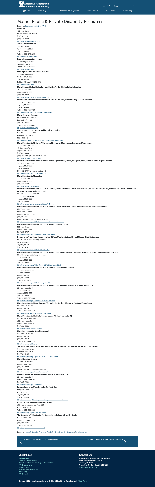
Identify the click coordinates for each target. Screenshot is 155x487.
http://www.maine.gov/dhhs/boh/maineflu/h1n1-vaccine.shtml (40, 222)
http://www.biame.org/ (25, 69)
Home (26, 10)
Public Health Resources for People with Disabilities (36, 463)
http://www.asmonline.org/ (27, 56)
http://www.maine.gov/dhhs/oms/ (30, 384)
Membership (127, 10)
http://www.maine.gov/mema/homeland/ (32, 372)
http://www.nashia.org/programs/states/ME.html (35, 204)
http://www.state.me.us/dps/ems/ (30, 328)
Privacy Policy (82, 481)
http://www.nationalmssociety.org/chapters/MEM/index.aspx (40, 140)
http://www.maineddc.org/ (27, 344)
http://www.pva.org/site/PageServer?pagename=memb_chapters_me (42, 400)
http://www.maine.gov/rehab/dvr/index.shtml (34, 313)
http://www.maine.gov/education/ (30, 186)
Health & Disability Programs (35, 432)
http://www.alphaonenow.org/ (28, 41)
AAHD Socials (23, 474)
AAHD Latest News (25, 465)
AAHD (44, 26)
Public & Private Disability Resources (60, 432)
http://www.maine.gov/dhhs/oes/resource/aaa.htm (36, 300)
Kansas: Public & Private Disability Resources (41, 439)
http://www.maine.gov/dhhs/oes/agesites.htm (34, 283)
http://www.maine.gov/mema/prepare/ (31, 173)
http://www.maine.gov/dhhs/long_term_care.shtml (36, 234)
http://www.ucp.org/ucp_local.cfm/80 (31, 412)
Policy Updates (24, 458)
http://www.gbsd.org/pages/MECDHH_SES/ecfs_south (37, 356)
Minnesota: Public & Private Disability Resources (106, 441)
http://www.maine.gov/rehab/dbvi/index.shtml (34, 97)
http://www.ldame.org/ (25, 84)
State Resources (81, 432)
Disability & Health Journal (28, 460)
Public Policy (91, 10)
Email (95, 467)
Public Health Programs (69, 10)
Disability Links (24, 467)
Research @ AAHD (44, 10)
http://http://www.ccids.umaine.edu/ (31, 427)
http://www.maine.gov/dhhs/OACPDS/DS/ (33, 249)
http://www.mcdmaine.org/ (27, 127)
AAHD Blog (23, 472)
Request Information (86, 467)
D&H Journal (110, 10)
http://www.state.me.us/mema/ (29, 158)
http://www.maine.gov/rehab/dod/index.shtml (34, 112)
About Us (106, 6)
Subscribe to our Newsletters (28, 469)
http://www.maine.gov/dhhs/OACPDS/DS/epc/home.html (39, 265)
